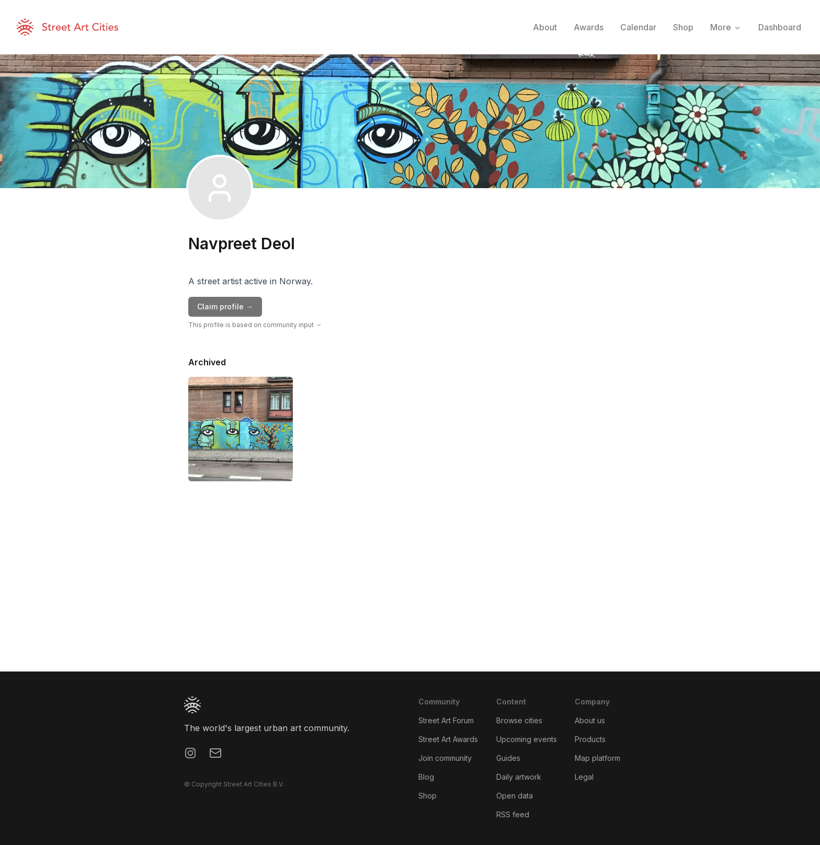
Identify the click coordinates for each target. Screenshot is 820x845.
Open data (514, 795)
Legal (584, 776)
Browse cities (519, 720)
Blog (426, 776)
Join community (445, 758)
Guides (508, 758)
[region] (410, 593)
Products (590, 739)
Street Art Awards (448, 739)
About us (590, 720)
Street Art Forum (446, 720)
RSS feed (512, 814)
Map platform (597, 758)
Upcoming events (526, 739)
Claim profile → (225, 306)
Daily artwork (518, 776)
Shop (427, 795)
